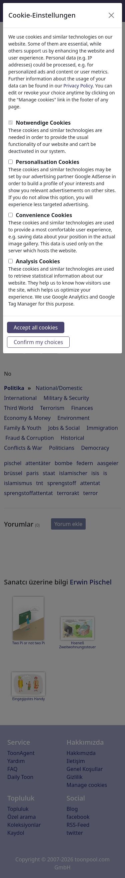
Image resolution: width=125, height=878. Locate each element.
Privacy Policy (78, 85)
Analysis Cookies (38, 261)
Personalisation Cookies (47, 162)
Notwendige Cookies (43, 122)
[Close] (111, 15)
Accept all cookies (36, 327)
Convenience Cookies (44, 215)
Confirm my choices (38, 342)
